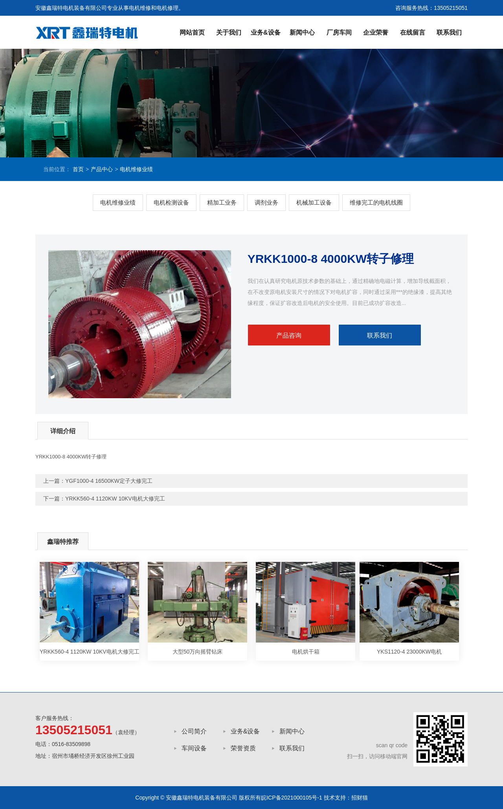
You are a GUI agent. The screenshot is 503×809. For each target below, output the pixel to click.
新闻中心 (302, 32)
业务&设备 (266, 32)
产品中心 (102, 169)
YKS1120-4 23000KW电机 (409, 651)
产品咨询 (288, 335)
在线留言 (412, 32)
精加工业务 (222, 202)
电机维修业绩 (136, 169)
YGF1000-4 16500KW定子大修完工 (108, 481)
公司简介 (194, 731)
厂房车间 (339, 32)
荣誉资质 (243, 748)
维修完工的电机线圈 (376, 202)
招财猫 (359, 797)
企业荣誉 (375, 32)
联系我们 (449, 32)
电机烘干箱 (305, 651)
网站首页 (192, 32)
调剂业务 (266, 202)
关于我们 (228, 32)
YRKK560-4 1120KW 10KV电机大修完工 (115, 498)
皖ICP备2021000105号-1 (291, 797)
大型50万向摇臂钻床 (198, 651)
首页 (78, 169)
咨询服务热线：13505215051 (431, 8)
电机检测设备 (171, 202)
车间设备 (194, 748)
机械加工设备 (314, 202)
